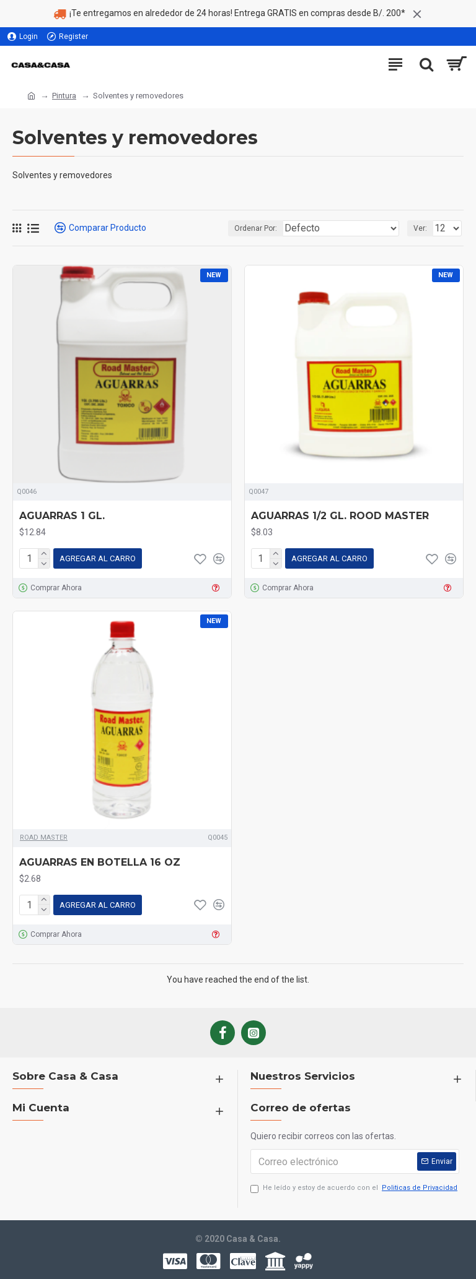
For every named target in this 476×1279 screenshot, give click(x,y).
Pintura (64, 95)
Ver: (420, 228)
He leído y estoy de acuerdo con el (354, 1188)
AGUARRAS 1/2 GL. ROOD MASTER (340, 516)
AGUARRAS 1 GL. (62, 516)
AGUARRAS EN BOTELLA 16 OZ (99, 862)
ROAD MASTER (44, 837)
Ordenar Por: (255, 228)
